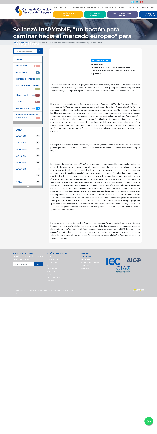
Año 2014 (28, 169)
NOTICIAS (119, 8)
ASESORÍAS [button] (78, 8)
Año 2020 (28, 149)
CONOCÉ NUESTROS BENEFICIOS (67, 14)
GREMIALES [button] (106, 8)
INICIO (49, 256)
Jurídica (28, 101)
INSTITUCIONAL (53, 259)
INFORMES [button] (141, 8)
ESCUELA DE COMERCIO (95, 14)
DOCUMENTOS (53, 277)
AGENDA (130, 8)
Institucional (28, 65)
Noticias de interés (28, 79)
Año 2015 (28, 162)
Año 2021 (28, 142)
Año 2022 (28, 136)
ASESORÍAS (52, 262)
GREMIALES (52, 268)
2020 (28, 182)
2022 (28, 175)
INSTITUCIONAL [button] (61, 8)
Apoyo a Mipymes (28, 108)
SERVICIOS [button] (92, 8)
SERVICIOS (51, 265)
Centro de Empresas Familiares (28, 116)
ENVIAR (38, 264)
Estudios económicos (28, 87)
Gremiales (28, 72)
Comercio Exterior (28, 95)
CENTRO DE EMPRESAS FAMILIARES (122, 14)
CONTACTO (52, 281)
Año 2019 (28, 155)
